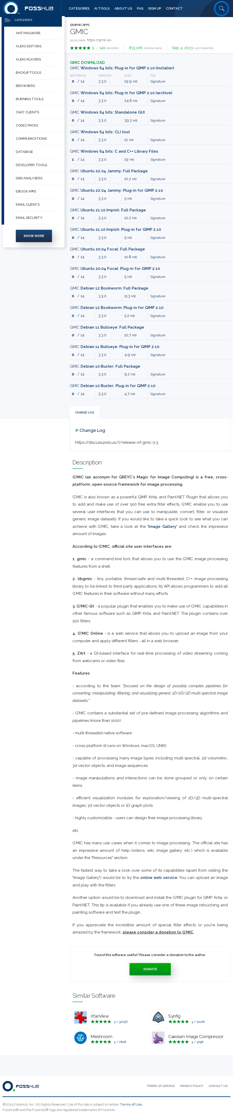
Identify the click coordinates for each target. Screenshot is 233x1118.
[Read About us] (123, 8)
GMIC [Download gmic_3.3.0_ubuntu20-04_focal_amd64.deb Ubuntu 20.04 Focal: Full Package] (107, 249)
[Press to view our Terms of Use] (161, 1086)
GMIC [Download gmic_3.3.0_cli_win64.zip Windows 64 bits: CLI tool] (100, 132)
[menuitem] (33, 38)
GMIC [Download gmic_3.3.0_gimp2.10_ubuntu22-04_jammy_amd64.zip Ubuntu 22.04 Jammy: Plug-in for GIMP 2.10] (116, 190)
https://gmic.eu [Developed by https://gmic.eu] (99, 40)
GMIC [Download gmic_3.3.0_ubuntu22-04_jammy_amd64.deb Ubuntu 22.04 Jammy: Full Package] (109, 171)
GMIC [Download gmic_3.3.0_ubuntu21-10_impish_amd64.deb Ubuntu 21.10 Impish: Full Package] (108, 210)
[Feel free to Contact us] (174, 8)
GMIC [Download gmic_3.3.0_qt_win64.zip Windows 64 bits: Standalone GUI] (107, 112)
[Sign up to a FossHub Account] (154, 8)
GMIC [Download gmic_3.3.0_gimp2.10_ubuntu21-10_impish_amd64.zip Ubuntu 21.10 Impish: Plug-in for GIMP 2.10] (115, 229)
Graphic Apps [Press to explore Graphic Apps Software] (79, 25)
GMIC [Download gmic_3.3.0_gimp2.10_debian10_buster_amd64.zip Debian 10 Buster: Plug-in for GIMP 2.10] (112, 385)
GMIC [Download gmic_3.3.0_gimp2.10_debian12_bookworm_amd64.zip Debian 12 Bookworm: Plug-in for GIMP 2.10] (116, 307)
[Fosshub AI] (102, 8)
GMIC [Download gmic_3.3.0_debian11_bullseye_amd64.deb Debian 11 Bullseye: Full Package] (107, 327)
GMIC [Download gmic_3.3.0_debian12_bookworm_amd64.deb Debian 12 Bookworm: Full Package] (109, 288)
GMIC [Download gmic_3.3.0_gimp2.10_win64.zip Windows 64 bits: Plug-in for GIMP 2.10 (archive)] (121, 93)
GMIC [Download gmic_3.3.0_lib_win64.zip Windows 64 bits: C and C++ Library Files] (114, 151)
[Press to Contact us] (218, 1086)
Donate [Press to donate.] (150, 969)
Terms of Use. (131, 1104)
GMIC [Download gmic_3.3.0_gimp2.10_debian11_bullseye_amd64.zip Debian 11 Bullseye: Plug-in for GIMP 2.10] (114, 346)
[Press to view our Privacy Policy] (192, 1086)
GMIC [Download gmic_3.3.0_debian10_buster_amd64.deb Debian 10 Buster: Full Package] (105, 366)
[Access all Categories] (79, 8)
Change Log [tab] (84, 412)
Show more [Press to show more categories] (34, 240)
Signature (157, 81)
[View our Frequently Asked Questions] (140, 8)
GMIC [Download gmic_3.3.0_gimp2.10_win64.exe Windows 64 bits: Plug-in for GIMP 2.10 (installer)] (122, 68)
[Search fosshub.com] (221, 8)
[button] (39, 38)
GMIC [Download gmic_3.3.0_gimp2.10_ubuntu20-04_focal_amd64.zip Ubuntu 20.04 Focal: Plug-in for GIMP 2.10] (115, 268)
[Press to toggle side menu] (32, 24)
